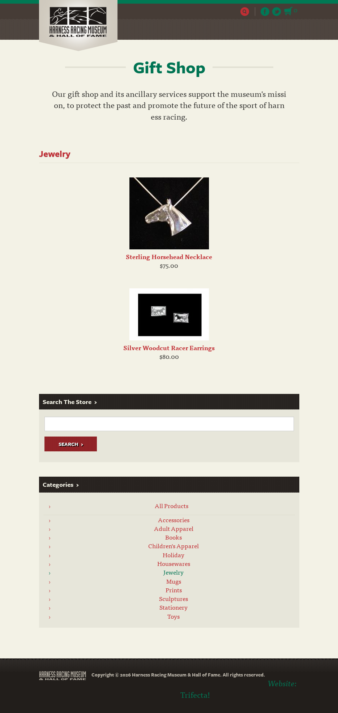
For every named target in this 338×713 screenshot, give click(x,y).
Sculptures (173, 598)
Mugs (173, 581)
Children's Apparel (173, 545)
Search (244, 11)
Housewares (173, 563)
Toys (173, 616)
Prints (174, 589)
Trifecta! (195, 694)
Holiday (173, 554)
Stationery (173, 607)
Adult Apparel (173, 528)
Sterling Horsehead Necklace (169, 256)
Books (173, 537)
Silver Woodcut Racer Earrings (169, 347)
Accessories (173, 519)
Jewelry (173, 572)
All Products (171, 505)
